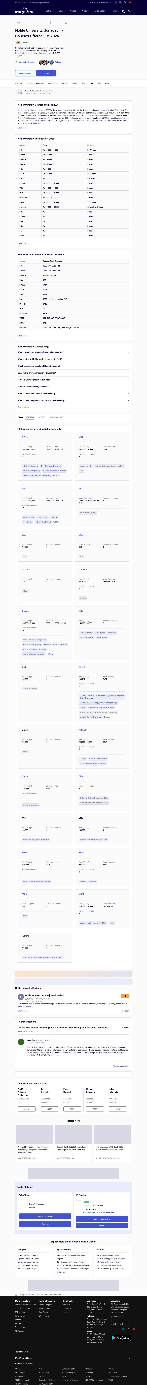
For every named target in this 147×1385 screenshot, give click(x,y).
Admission (40, 83)
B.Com (25, 569)
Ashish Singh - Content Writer (42, 91)
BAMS (24, 852)
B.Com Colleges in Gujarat (28, 1269)
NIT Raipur (89, 1373)
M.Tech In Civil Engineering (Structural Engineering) (97, 707)
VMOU (111, 1380)
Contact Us (67, 1308)
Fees (107, 83)
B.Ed (24, 667)
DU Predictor (44, 1316)
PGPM (24, 894)
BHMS (81, 852)
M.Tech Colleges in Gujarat (28, 1262)
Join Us (66, 1312)
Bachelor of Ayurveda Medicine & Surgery (36, 881)
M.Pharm (83, 730)
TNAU (87, 1376)
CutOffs (64, 83)
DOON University (68, 1369)
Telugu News (20, 1327)
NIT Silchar (113, 1373)
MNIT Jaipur (20, 1373)
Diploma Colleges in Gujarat (28, 1259)
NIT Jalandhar (43, 1373)
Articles (18, 1323)
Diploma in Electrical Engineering (33, 654)
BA (80, 488)
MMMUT (112, 1369)
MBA (81, 437)
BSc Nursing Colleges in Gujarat (109, 1262)
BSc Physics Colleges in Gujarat (109, 1255)
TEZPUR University (22, 1380)
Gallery (83, 83)
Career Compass (45, 1305)
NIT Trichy (19, 1376)
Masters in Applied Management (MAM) (93, 923)
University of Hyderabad (47, 1380)
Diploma (25, 611)
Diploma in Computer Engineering (55, 645)
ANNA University (21, 1384)
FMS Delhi (89, 1369)
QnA (100, 83)
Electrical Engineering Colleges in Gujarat (73, 1265)
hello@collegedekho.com (120, 1324)
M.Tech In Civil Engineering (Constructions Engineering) (98, 703)
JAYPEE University (45, 1384)
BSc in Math (54, 517)
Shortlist (46, 73)
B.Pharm (83, 569)
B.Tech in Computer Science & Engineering (37, 475)
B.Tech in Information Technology (54, 471)
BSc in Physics (42, 517)
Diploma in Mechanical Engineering (34, 640)
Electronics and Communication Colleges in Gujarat (73, 1270)
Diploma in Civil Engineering (32, 645)
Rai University (45, 1090)
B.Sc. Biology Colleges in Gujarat (109, 1265)
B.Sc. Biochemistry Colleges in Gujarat (111, 1269)
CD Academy (20, 1331)
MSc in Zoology (102, 637)
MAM (81, 894)
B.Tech (25, 437)
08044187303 (119, 1317)
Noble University (42, 1295)
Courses (29, 83)
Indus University (113, 1090)
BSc (23, 488)
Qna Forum (43, 1312)
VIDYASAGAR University (94, 1380)
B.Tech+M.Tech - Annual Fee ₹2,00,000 (98, 1213)
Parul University (67, 1090)
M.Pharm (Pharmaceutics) (98, 759)
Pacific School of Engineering (23, 1092)
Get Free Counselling (45, 1216)
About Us (66, 1305)
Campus (74, 83)
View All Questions (120, 1066)
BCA (81, 535)
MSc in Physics (100, 633)
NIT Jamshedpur (68, 1373)
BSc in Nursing (27, 522)
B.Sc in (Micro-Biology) (43, 522)
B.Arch (25, 776)
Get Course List (25, 73)
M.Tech (82, 667)
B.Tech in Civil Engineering (31, 471)
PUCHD (41, 1376)
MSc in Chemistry (86, 633)
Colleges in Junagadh (27, 1295)
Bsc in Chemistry (28, 517)
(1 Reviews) (25, 42)
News (92, 83)
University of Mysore (70, 1380)
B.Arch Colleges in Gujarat (28, 1265)
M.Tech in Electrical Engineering (90, 717)
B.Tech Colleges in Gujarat (28, 1255)
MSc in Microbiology (86, 637)
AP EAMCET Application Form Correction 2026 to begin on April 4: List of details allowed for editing (33, 1149)
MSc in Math (112, 633)
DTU (40, 1369)
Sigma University (90, 1090)
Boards (18, 1320)
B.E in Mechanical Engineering (51, 466)
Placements (52, 83)
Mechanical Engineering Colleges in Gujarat (71, 1257)
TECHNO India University (118, 1376)
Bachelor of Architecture (31, 805)
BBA (24, 535)
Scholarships (20, 1316)
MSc (81, 611)
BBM (81, 776)
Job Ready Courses (22, 1308)
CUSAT (18, 1369)
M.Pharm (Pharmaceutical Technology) (93, 763)
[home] (24, 10)
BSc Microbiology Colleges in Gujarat (111, 1259)
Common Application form (25, 1305)
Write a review (44, 1308)
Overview (18, 83)
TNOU (64, 1376)
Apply (26, 1109)
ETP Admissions (21, 1312)
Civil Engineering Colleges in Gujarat (71, 1262)
